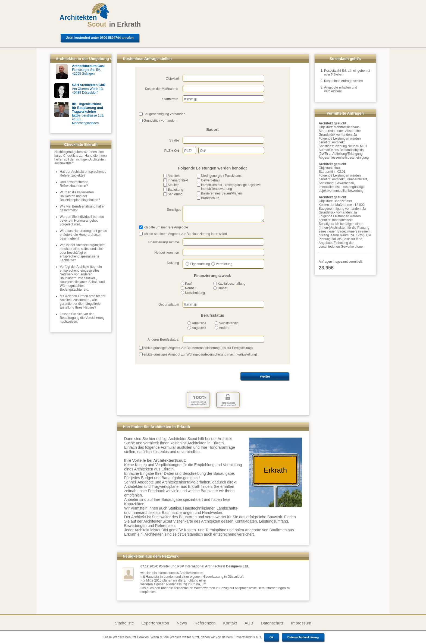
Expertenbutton (155, 623)
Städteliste (124, 623)
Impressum (301, 623)
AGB (249, 623)
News (182, 623)
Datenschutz (272, 623)
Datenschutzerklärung (303, 637)
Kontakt (230, 623)
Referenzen (205, 623)
